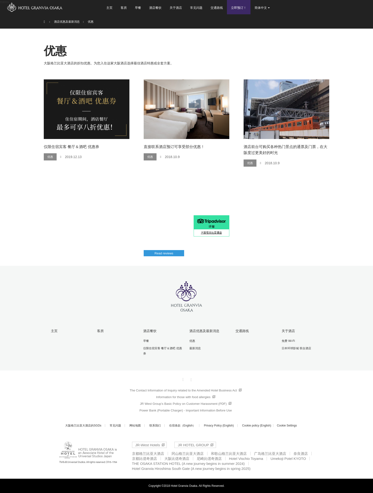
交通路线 (217, 8)
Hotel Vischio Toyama (246, 459)
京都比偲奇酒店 (144, 459)
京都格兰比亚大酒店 (148, 454)
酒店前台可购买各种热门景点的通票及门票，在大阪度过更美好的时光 (285, 150)
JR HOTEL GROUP (193, 445)
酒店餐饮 (155, 8)
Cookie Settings (287, 425)
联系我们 (155, 425)
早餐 (138, 8)
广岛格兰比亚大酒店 (270, 454)
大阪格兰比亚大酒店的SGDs (83, 425)
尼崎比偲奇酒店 (209, 459)
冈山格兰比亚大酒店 (188, 454)
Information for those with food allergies (183, 397)
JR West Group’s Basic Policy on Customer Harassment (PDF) (183, 404)
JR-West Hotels (147, 445)
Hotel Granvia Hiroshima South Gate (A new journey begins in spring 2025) (191, 469)
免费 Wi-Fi (288, 341)
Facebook (182, 378)
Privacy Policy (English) (219, 425)
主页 (109, 8)
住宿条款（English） (182, 425)
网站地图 (135, 425)
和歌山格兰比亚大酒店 (229, 454)
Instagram (190, 378)
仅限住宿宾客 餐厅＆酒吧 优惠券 (71, 147)
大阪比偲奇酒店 (176, 459)
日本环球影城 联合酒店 (296, 348)
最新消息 (195, 348)
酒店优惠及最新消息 (204, 331)
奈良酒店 (301, 454)
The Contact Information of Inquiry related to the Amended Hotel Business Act (183, 390)
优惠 (50, 157)
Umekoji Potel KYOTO (288, 459)
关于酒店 (176, 8)
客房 (124, 8)
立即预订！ (238, 8)
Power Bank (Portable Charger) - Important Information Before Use (185, 410)
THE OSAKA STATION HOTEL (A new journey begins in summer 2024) (188, 464)
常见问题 (196, 8)
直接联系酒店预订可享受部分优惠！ (174, 147)
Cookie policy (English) (256, 425)
